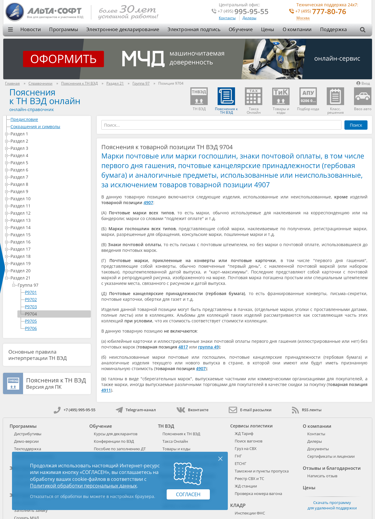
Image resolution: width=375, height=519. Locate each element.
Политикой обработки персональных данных (83, 485)
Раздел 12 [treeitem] (49, 213)
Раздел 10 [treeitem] (49, 198)
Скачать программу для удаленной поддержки (332, 505)
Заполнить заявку (31, 510)
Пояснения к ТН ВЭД (181, 433)
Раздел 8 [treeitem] (49, 184)
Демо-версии (26, 441)
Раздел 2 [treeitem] (49, 141)
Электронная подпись (194, 29)
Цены (267, 29)
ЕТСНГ (240, 463)
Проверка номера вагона (258, 493)
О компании (297, 29)
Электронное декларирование (122, 29)
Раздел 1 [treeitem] (49, 134)
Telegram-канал (136, 409)
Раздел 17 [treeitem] (49, 249)
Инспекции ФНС (250, 513)
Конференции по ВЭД (114, 441)
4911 (106, 390)
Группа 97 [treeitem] (53, 285)
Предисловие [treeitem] (49, 119)
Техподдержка (27, 448)
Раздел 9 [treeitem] (49, 191)
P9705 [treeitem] (31, 321)
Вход (363, 83)
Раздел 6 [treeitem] (49, 170)
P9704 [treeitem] (31, 314)
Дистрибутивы (27, 433)
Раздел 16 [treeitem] (49, 242)
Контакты (227, 17)
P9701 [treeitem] (31, 292)
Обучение (241, 29)
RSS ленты (307, 409)
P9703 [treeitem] (31, 306)
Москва (303, 18)
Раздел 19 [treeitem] (49, 263)
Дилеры (249, 17)
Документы (318, 448)
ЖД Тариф (244, 433)
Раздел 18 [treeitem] (49, 256)
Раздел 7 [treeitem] (49, 177)
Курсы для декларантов (115, 433)
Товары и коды (176, 448)
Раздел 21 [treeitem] (49, 278)
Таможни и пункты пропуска (262, 471)
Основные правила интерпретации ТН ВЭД (37, 354)
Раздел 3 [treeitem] (49, 148)
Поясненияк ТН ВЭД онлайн (44, 96)
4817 (183, 347)
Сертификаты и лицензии (331, 456)
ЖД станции (246, 486)
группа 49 (208, 347)
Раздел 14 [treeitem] (49, 227)
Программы (63, 29)
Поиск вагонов (248, 441)
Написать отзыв (322, 475)
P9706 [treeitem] (31, 328)
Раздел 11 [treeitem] (49, 206)
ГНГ (238, 456)
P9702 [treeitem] (31, 299)
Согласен (188, 494)
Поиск (356, 125)
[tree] (47, 224)
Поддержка (333, 29)
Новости (30, 29)
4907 (148, 202)
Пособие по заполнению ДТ (120, 448)
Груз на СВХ (246, 448)
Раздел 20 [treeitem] (49, 270)
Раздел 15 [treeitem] (49, 234)
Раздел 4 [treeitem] (49, 155)
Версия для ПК (56, 383)
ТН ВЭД (166, 426)
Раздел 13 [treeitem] (49, 220)
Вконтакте (192, 409)
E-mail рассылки (250, 409)
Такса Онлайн (175, 441)
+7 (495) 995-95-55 (74, 409)
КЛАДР (238, 505)
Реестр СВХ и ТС (249, 478)
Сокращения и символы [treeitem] (49, 126)
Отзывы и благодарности (332, 468)
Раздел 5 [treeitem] (49, 162)
